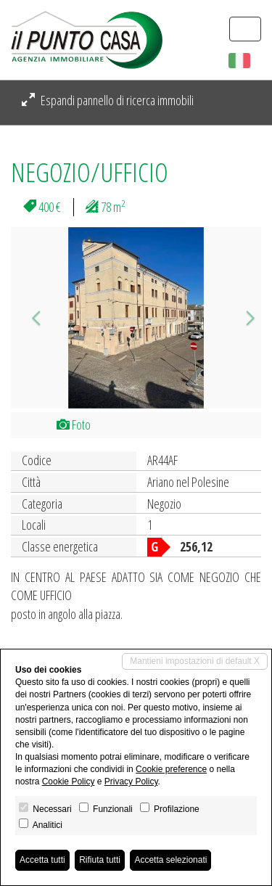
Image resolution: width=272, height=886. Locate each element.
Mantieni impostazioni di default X (195, 661)
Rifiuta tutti (99, 860)
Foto (74, 424)
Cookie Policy (68, 781)
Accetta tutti (42, 860)
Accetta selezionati (170, 860)
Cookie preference (171, 769)
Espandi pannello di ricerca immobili (108, 100)
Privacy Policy (131, 781)
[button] (30, 318)
